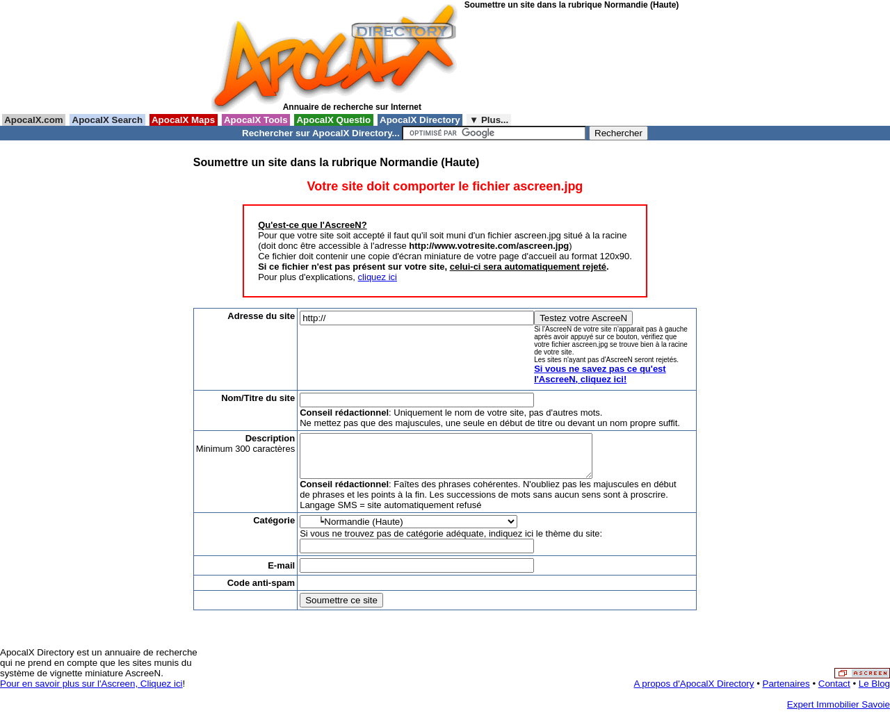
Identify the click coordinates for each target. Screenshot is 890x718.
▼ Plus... (489, 120)
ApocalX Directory (420, 120)
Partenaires (786, 692)
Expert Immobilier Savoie (838, 713)
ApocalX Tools (256, 120)
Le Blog (874, 692)
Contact (834, 692)
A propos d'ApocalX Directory (694, 692)
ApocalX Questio (333, 120)
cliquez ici (377, 277)
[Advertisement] (527, 62)
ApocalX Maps (183, 120)
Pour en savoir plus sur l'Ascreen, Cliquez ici (91, 692)
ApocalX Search (107, 120)
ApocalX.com (33, 120)
